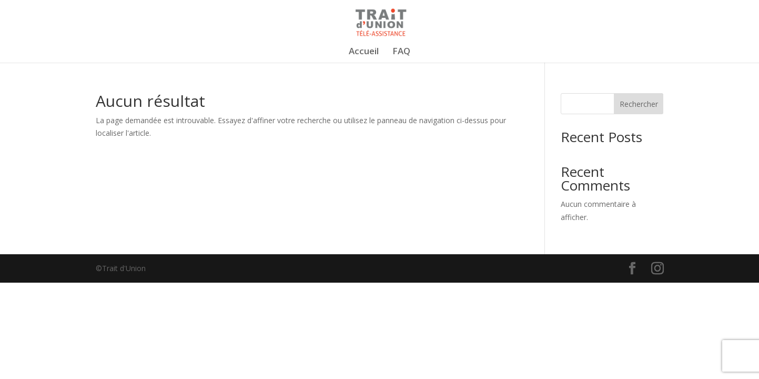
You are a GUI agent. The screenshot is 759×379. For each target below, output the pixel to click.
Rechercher (639, 104)
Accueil (364, 52)
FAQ (401, 52)
